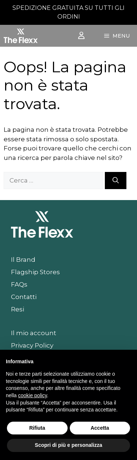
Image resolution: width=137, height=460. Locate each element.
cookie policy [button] (32, 395)
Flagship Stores (35, 272)
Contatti (24, 296)
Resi (17, 309)
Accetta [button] (100, 428)
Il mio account (33, 333)
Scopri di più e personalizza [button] (68, 445)
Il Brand (23, 259)
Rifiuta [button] (37, 428)
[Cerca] (115, 180)
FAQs (19, 284)
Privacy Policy (32, 345)
